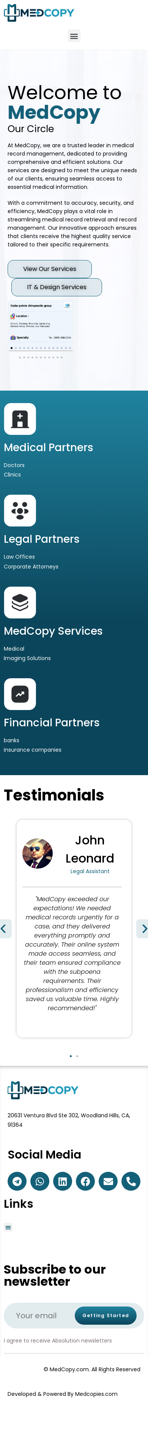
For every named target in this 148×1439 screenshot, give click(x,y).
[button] (74, 36)
